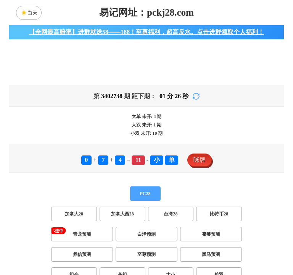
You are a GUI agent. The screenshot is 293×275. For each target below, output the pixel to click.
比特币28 (219, 214)
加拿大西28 (122, 214)
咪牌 (199, 160)
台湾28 (170, 214)
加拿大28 (74, 214)
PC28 (145, 193)
